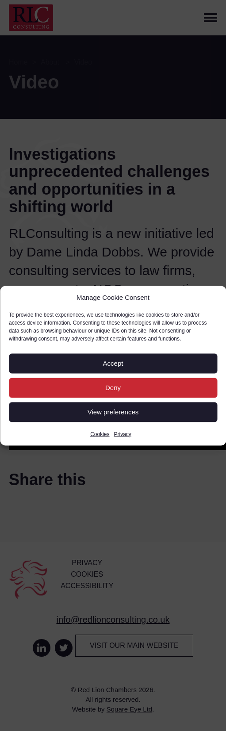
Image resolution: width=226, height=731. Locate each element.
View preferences (113, 412)
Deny (113, 387)
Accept (113, 363)
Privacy (122, 434)
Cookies (99, 434)
